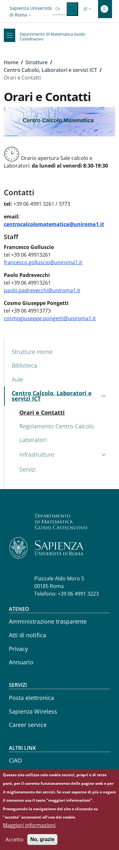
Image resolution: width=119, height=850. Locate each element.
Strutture (36, 62)
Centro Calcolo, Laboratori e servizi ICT (50, 69)
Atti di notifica (27, 635)
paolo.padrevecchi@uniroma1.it (42, 290)
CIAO (15, 760)
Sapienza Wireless (33, 711)
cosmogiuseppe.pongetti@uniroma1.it (50, 318)
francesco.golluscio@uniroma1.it (43, 262)
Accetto (14, 842)
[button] (31, 11)
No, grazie (42, 842)
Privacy (18, 649)
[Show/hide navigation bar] (9, 35)
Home (11, 62)
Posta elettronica (31, 697)
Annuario (21, 662)
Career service (28, 725)
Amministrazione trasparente (48, 621)
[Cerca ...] (72, 9)
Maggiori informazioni (29, 827)
